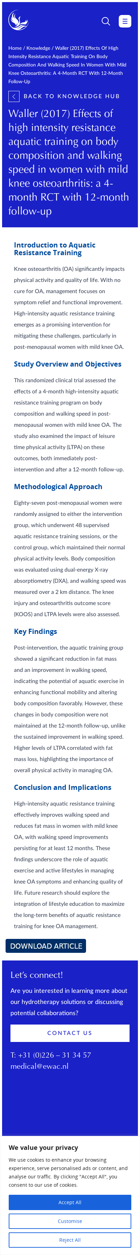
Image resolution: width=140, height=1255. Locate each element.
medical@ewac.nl (39, 1067)
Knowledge (38, 48)
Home (15, 48)
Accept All (70, 1202)
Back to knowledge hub (64, 96)
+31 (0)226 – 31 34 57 (54, 1056)
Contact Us (70, 1033)
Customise (70, 1221)
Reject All (70, 1240)
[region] (70, 1195)
